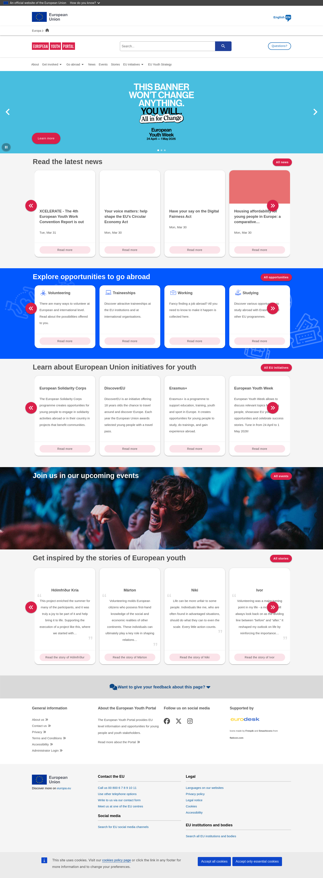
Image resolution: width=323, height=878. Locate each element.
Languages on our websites (205, 806)
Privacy (37, 750)
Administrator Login (45, 769)
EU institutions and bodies (209, 844)
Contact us (39, 744)
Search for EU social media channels (123, 845)
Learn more (46, 138)
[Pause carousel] (6, 147)
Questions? (279, 46)
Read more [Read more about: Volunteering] (65, 341)
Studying (251, 293)
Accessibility (40, 763)
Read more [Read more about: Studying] (259, 341)
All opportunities (276, 277)
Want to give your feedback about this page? (161, 706)
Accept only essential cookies (257, 861)
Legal (190, 795)
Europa (36, 30)
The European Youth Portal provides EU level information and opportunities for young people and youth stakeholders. (128, 745)
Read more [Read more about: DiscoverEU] (129, 467)
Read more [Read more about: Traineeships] (129, 341)
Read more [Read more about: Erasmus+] (194, 467)
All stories (280, 577)
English (282, 17)
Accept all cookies (214, 861)
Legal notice (194, 818)
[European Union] (49, 802)
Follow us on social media (187, 727)
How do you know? (85, 3)
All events (281, 494)
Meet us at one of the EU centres (120, 825)
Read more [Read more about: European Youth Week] (259, 467)
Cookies (191, 825)
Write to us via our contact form (119, 818)
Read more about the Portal (117, 761)
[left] (31, 205)
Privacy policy (195, 812)
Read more (65, 250)
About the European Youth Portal (127, 727)
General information (49, 727)
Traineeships (124, 293)
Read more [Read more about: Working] (194, 341)
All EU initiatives (276, 367)
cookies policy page (116, 860)
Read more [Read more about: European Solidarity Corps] (65, 467)
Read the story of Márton (130, 675)
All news (282, 162)
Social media (109, 834)
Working (185, 293)
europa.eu (64, 806)
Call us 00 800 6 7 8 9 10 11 (117, 806)
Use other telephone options (117, 812)
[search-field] (175, 46)
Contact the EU (111, 795)
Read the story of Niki (195, 675)
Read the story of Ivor (260, 675)
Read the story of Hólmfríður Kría (64, 677)
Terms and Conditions (47, 756)
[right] (293, 205)
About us (38, 738)
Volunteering (59, 293)
